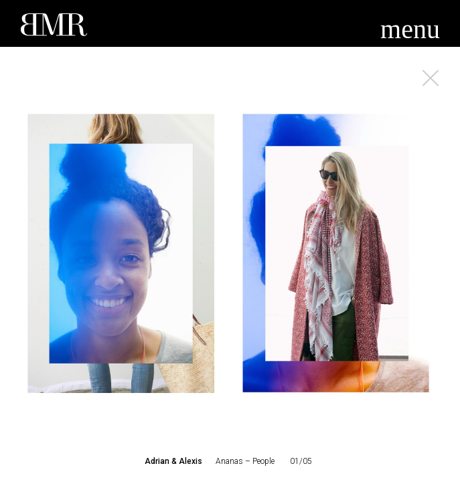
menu (410, 29)
